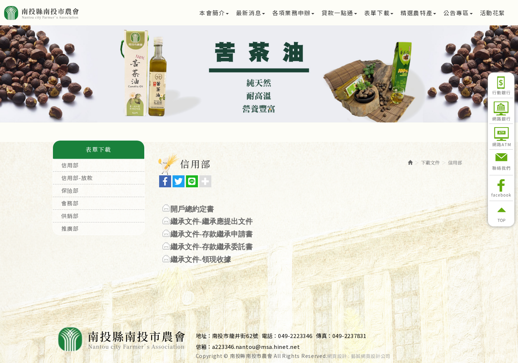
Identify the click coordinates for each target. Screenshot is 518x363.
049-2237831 (349, 335)
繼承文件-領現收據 (200, 259)
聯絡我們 (501, 162)
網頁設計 (337, 356)
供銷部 (70, 216)
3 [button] (270, 109)
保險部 (70, 190)
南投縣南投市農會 (66, 12)
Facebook (501, 188)
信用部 (70, 165)
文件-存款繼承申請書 (219, 234)
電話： (270, 335)
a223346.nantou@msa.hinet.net (256, 346)
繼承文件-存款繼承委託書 (211, 247)
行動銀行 (501, 85)
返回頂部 (501, 213)
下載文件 (430, 162)
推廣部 (70, 228)
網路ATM (501, 136)
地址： (204, 335)
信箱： (204, 346)
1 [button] (248, 109)
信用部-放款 (77, 178)
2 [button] (259, 109)
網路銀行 (501, 111)
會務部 (70, 203)
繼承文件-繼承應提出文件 (211, 221)
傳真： (324, 335)
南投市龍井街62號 (235, 335)
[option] (259, 73)
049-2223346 (295, 335)
